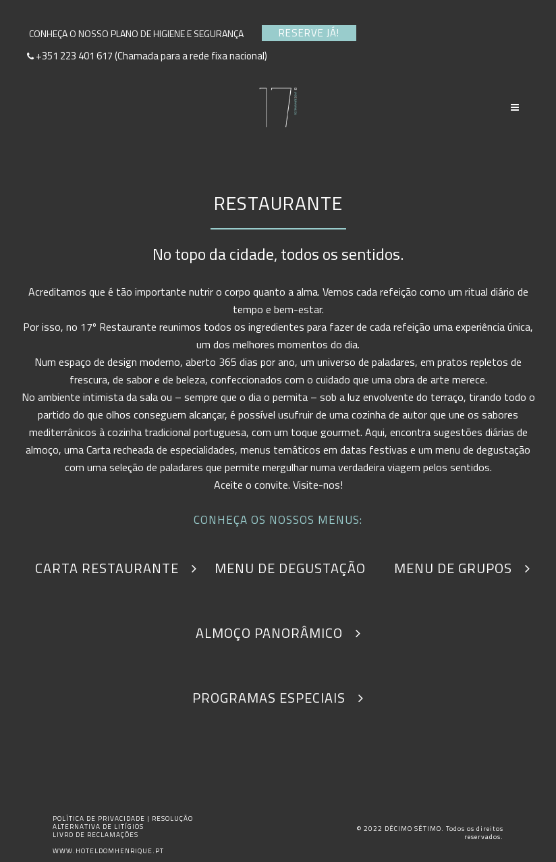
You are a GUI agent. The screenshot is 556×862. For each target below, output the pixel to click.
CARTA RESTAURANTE (116, 568)
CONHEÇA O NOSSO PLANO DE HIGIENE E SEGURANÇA (140, 33)
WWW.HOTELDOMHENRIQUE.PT (108, 851)
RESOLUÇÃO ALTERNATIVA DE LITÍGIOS (123, 822)
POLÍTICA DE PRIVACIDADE (100, 818)
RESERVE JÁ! (309, 33)
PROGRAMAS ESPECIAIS (278, 697)
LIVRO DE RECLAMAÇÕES (95, 835)
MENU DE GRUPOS (462, 568)
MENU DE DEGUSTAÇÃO (299, 568)
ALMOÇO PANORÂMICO (278, 632)
